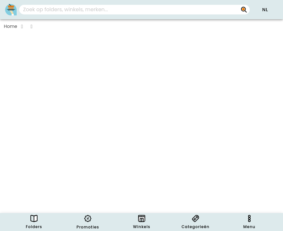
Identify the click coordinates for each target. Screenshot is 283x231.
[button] (265, 9)
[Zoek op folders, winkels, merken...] (244, 9)
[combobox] (134, 9)
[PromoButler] (11, 9)
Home (10, 26)
